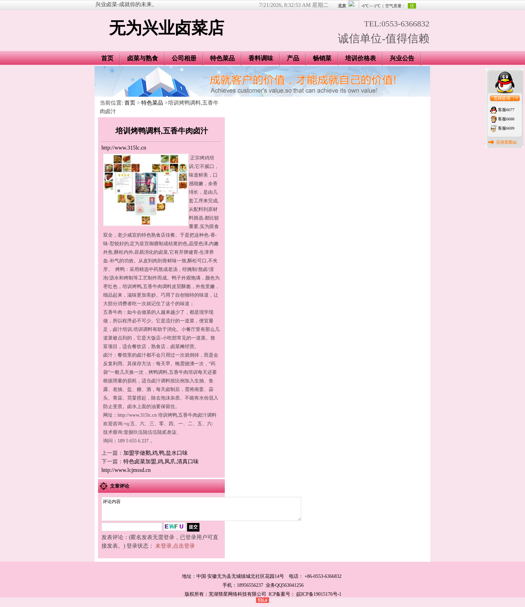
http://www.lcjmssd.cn (126, 470)
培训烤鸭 (132, 286)
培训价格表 (360, 58)
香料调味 (260, 58)
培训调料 (142, 329)
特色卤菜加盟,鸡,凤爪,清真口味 (161, 461)
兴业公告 (402, 58)
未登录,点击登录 (175, 550)
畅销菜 (322, 58)
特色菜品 (222, 58)
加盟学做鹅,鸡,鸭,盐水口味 (155, 453)
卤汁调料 (160, 380)
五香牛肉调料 (157, 286)
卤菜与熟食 (142, 58)
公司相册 (184, 58)
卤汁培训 (122, 329)
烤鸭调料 (158, 372)
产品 (293, 58)
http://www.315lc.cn (123, 148)
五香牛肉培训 (183, 372)
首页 (107, 58)
